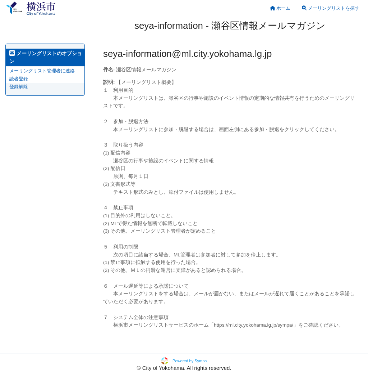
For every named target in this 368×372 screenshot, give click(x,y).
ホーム (280, 8)
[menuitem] (280, 8)
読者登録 (18, 78)
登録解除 (18, 86)
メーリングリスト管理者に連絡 (42, 70)
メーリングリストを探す (330, 8)
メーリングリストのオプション (45, 57)
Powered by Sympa (189, 361)
